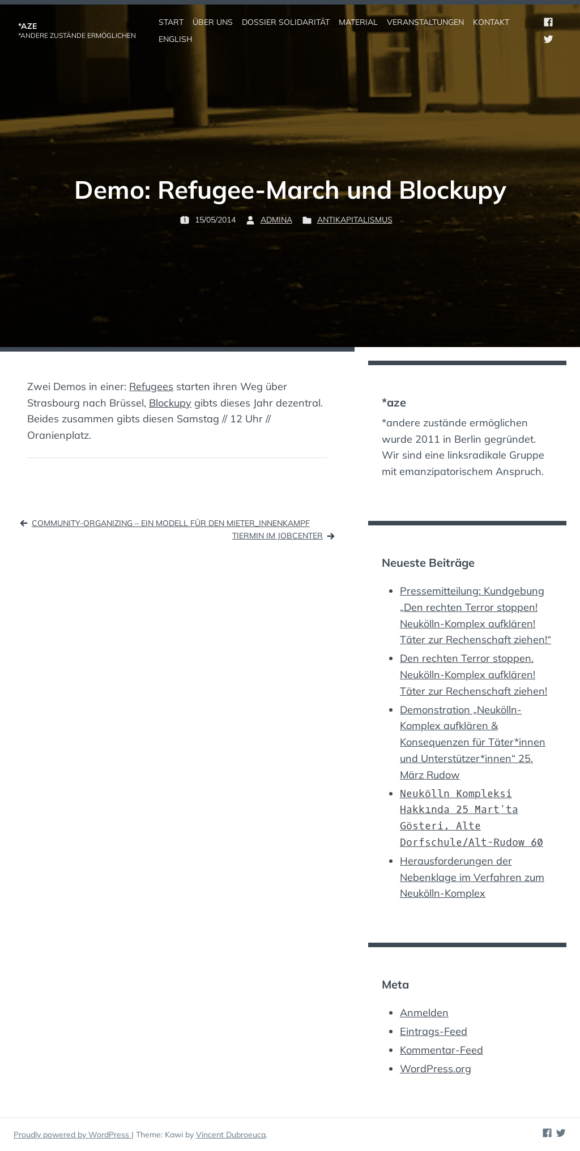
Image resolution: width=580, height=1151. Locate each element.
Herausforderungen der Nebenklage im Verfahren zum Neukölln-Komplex (472, 877)
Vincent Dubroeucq (231, 1134)
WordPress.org (435, 1068)
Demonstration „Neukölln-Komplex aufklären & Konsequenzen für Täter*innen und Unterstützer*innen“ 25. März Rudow (472, 742)
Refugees (151, 386)
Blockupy (170, 402)
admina (276, 220)
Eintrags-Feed (433, 1031)
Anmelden (424, 1012)
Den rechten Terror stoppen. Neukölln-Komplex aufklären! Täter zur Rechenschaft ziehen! (473, 675)
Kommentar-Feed (441, 1049)
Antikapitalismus (355, 220)
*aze (27, 26)
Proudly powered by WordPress (72, 1134)
